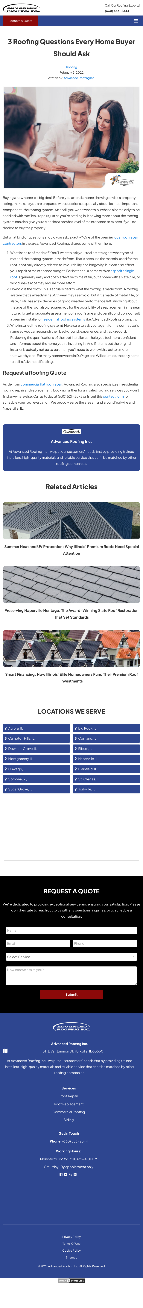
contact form (113, 396)
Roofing (71, 67)
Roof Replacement (69, 1104)
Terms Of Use (71, 1243)
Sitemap (71, 1257)
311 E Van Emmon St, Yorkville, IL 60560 (72, 1051)
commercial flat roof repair (41, 384)
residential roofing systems (63, 319)
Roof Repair (69, 1096)
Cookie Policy (71, 1250)
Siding (69, 1120)
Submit (71, 994)
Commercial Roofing (68, 1112)
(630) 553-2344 (117, 11)
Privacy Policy (71, 1237)
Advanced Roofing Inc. (80, 78)
